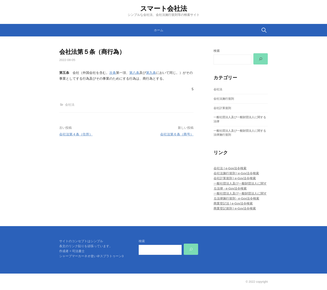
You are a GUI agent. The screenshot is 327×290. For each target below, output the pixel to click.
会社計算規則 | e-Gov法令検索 (235, 178)
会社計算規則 (222, 108)
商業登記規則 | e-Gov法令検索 (235, 208)
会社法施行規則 (224, 98)
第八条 (134, 72)
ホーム (158, 30)
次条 (112, 72)
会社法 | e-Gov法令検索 (230, 168)
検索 (217, 50)
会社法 (69, 104)
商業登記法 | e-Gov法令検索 (233, 203)
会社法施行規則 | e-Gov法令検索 (236, 173)
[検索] (260, 58)
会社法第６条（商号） (177, 134)
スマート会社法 (163, 8)
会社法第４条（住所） (76, 134)
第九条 (151, 72)
